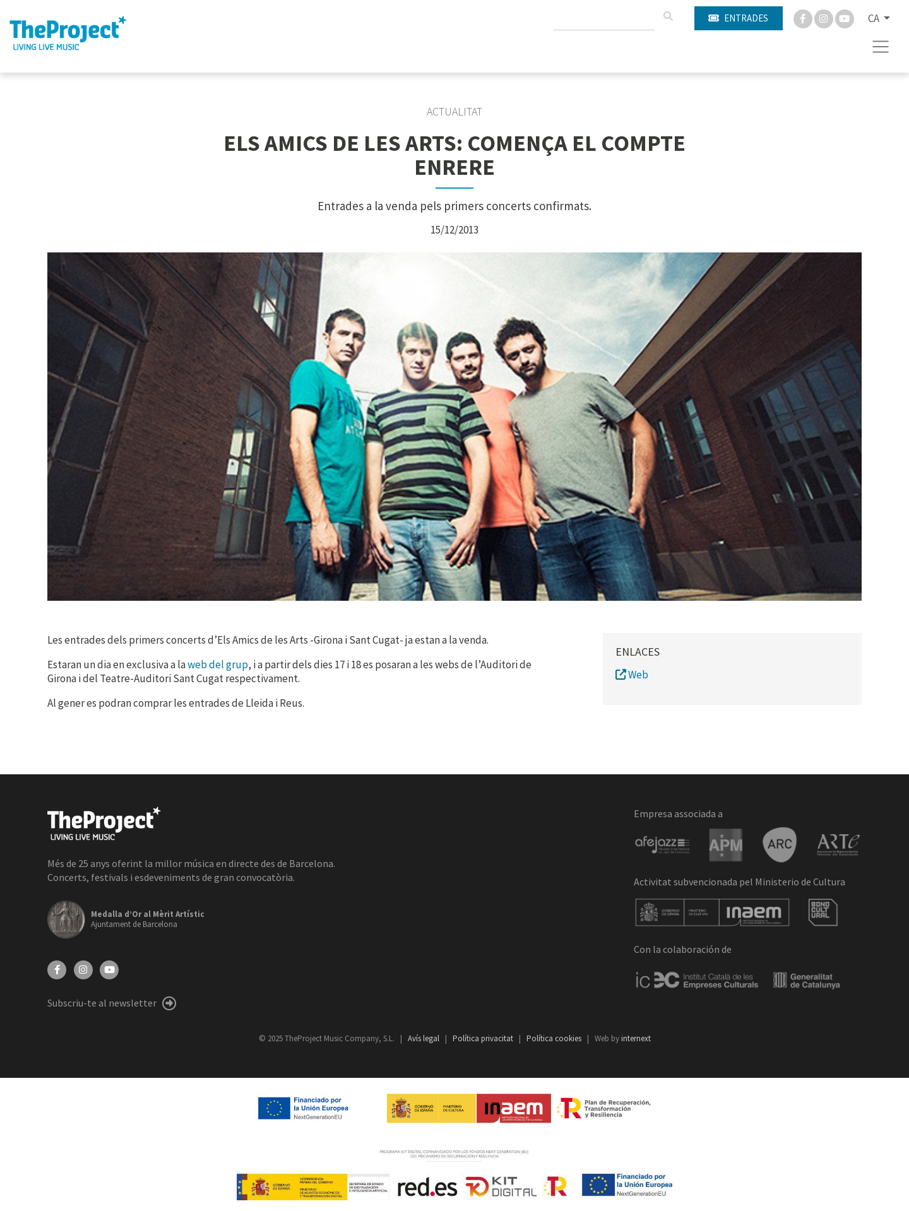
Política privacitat (484, 1038)
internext (636, 1038)
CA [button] (874, 18)
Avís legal (424, 1038)
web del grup (217, 664)
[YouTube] (109, 968)
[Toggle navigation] (881, 46)
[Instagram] (824, 18)
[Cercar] (668, 16)
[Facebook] (803, 18)
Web (631, 675)
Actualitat (454, 112)
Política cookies (554, 1038)
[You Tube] (844, 18)
